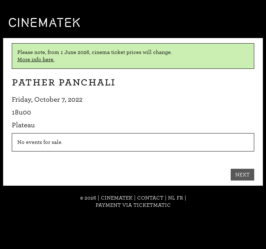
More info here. (35, 59)
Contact (150, 198)
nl (171, 198)
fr (180, 198)
